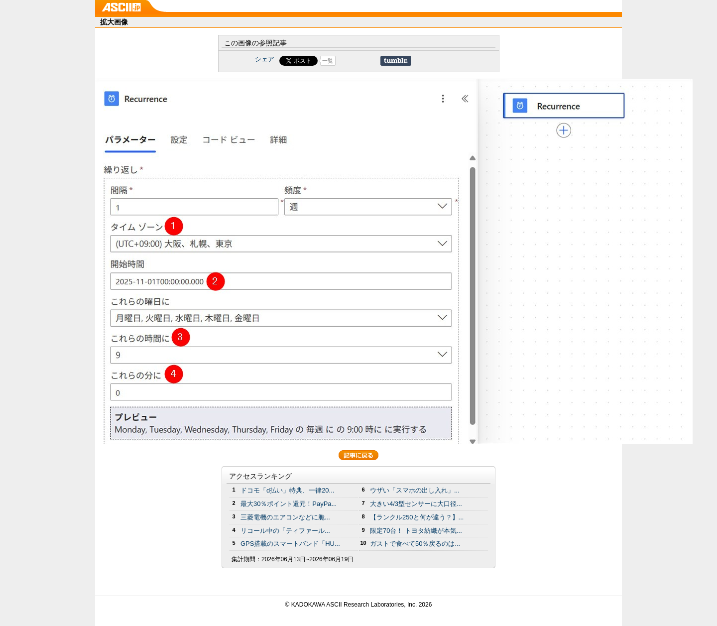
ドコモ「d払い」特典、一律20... (287, 490)
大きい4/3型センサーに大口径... (416, 503)
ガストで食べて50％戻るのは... (415, 543)
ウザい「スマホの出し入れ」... (415, 490)
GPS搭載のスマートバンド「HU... (290, 543)
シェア (264, 59)
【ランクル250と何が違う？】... (417, 517)
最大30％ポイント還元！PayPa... (288, 503)
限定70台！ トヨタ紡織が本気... (416, 530)
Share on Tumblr (395, 61)
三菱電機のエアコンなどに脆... (285, 517)
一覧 (327, 61)
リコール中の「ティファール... (285, 530)
